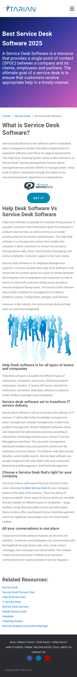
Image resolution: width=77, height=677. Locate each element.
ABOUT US (66, 647)
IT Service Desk (11, 601)
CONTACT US (38, 652)
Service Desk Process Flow (18, 592)
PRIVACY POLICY (26, 642)
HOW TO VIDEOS (14, 647)
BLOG (13, 642)
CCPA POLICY (44, 642)
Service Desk (10, 587)
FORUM (28, 647)
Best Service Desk (36, 488)
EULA (56, 647)
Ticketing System (12, 621)
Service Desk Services (15, 606)
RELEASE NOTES (42, 647)
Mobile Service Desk (14, 611)
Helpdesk (8, 616)
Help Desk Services (13, 597)
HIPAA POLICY (59, 642)
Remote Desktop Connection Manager (25, 626)
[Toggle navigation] (72, 8)
